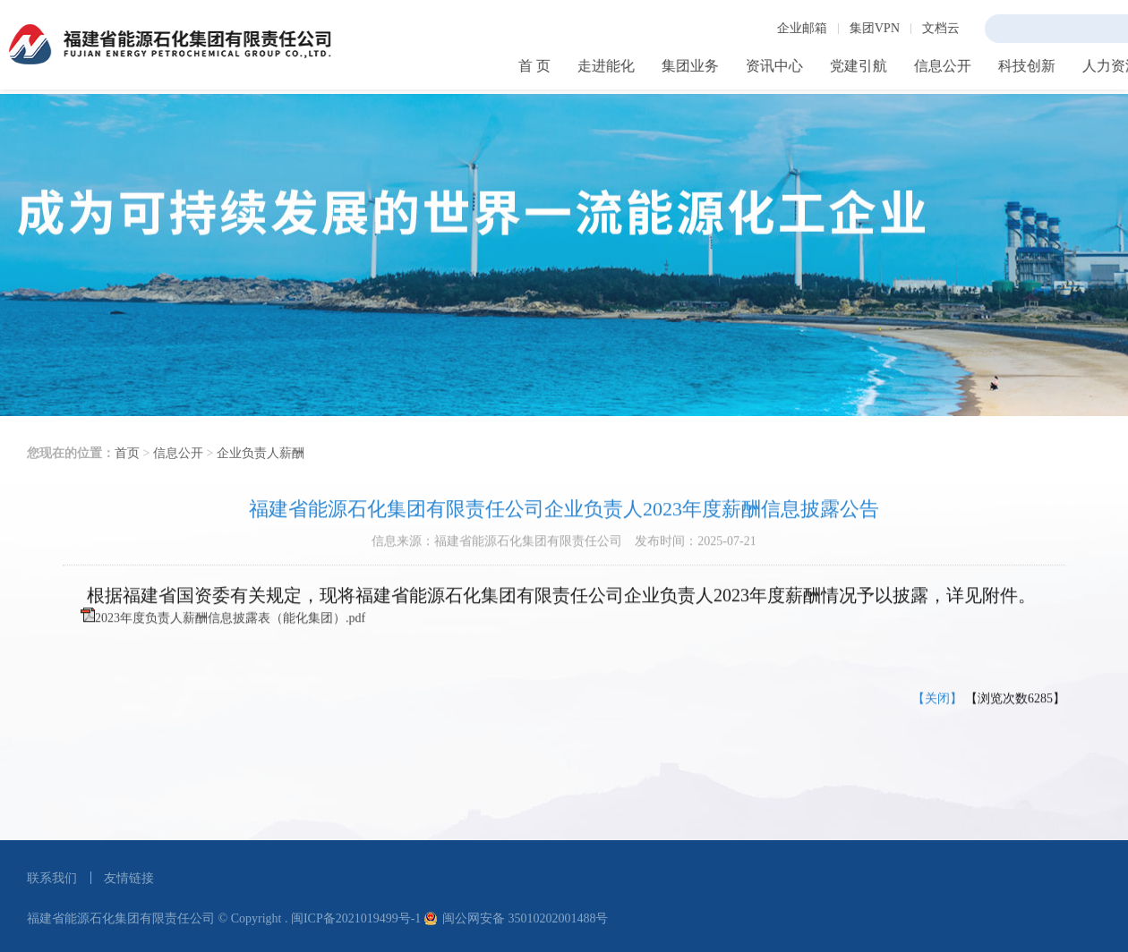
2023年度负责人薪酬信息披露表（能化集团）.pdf (230, 632)
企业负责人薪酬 (260, 474)
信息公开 (178, 474)
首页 (127, 474)
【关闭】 (937, 712)
